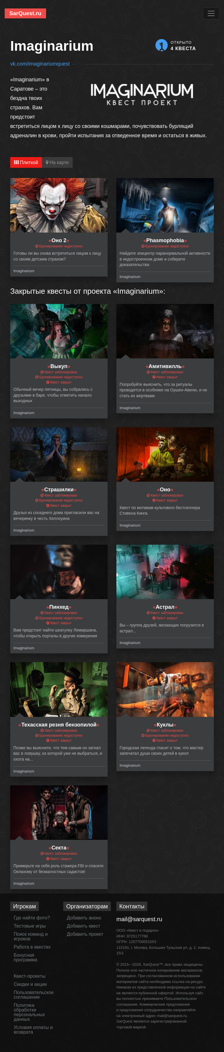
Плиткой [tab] (26, 162)
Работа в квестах (32, 946)
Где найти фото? (32, 917)
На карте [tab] (57, 162)
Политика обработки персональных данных (29, 1012)
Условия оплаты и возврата (33, 1030)
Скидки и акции (30, 984)
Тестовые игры (30, 925)
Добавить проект (85, 934)
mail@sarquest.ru (139, 919)
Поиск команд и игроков (31, 936)
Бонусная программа (25, 957)
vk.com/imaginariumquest (40, 64)
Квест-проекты (30, 976)
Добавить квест (83, 925)
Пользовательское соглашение (34, 995)
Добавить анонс (84, 917)
